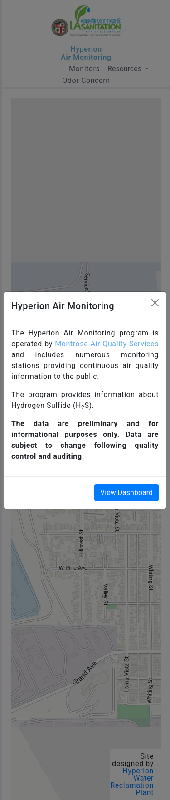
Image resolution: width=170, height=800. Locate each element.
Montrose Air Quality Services (107, 343)
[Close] (155, 303)
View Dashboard (126, 492)
